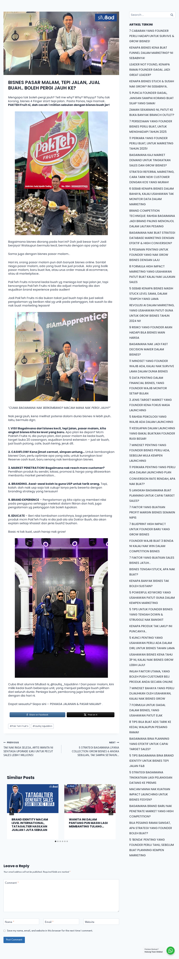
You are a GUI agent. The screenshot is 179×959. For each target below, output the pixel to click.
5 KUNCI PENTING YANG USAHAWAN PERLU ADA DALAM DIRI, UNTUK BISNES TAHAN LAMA (152, 643)
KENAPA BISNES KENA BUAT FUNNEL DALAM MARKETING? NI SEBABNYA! (151, 53)
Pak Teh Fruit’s (19, 726)
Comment (12, 883)
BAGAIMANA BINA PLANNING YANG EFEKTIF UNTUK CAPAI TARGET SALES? (149, 744)
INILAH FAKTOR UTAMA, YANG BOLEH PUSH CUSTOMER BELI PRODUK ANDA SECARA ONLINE (151, 676)
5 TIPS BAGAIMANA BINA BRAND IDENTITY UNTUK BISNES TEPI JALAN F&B (151, 760)
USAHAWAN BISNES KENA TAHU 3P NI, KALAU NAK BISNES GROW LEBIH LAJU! (151, 659)
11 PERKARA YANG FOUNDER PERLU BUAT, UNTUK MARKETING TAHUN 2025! (151, 143)
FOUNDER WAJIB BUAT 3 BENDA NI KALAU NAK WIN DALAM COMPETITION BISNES (151, 546)
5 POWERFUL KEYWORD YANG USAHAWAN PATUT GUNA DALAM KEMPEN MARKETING (152, 597)
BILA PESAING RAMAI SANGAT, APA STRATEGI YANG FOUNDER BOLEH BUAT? (150, 828)
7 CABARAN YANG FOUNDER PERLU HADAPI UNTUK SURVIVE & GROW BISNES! (151, 36)
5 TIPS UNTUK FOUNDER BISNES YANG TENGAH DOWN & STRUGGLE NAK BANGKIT (151, 614)
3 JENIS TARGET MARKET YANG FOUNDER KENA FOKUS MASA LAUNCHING (150, 405)
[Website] (101, 921)
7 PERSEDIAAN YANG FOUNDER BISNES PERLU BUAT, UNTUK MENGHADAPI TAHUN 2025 (150, 126)
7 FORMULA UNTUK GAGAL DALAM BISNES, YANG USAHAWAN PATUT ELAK (147, 710)
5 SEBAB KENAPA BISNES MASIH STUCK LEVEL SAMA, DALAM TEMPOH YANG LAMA (151, 293)
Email (49, 922)
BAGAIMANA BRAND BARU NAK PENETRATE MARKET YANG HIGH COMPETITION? (151, 811)
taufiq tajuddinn (42, 726)
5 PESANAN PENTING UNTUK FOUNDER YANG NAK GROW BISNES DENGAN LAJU (148, 254)
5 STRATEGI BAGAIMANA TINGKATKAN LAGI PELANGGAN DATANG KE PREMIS (150, 777)
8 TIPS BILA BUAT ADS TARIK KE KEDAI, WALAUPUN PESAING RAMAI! (150, 727)
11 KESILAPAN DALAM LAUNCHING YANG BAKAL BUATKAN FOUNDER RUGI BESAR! (152, 433)
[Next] (111, 811)
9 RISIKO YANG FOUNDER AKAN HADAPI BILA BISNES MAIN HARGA (150, 332)
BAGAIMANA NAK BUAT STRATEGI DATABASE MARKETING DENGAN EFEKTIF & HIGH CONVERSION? (152, 238)
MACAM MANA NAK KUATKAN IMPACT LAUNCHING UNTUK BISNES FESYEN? (149, 794)
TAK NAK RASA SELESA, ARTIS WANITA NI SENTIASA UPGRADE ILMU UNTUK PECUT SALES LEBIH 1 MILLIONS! (30, 749)
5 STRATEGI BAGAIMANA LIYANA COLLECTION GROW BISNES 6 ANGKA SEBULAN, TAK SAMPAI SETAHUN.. (91, 749)
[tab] (55, 841)
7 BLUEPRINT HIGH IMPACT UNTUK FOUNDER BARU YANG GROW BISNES (149, 529)
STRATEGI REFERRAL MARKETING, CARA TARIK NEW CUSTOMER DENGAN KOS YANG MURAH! (151, 177)
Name (9, 922)
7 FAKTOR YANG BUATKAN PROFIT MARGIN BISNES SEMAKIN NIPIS (152, 512)
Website (89, 922)
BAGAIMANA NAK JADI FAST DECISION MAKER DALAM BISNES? (148, 349)
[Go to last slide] (11, 811)
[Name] (21, 921)
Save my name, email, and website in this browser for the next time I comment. (50, 931)
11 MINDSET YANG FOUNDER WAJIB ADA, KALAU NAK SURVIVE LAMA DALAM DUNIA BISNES (151, 366)
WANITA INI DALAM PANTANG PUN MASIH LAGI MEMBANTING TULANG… (88, 822)
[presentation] (32, 798)
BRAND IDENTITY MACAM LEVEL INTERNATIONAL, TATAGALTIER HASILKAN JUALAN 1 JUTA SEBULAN (30, 824)
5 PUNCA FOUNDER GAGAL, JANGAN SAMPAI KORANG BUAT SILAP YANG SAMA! (151, 98)
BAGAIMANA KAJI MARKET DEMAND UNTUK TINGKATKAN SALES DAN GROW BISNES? (150, 160)
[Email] (61, 921)
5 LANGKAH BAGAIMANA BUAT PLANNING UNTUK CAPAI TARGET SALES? (152, 495)
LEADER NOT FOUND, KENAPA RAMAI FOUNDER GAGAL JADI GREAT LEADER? (149, 69)
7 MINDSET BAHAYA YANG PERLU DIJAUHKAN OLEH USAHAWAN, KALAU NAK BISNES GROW (151, 693)
